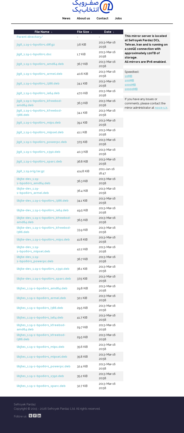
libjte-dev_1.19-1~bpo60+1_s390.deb (43, 268)
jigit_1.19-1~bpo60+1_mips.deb (39, 122)
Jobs (118, 18)
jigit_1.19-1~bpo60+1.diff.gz (36, 44)
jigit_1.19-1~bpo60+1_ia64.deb (38, 93)
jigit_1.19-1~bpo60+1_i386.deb (38, 83)
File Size (83, 32)
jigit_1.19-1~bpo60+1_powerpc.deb (42, 142)
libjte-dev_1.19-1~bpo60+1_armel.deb (33, 191)
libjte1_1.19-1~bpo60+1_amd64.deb (42, 288)
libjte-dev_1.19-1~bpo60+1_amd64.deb (33, 181)
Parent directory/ (30, 37)
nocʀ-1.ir (161, 107)
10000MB (131, 89)
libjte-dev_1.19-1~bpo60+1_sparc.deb (44, 278)
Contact (102, 18)
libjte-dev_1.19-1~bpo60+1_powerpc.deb (35, 259)
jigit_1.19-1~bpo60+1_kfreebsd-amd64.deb (39, 103)
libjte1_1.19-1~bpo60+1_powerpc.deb (43, 366)
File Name (42, 32)
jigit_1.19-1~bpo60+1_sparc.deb (39, 161)
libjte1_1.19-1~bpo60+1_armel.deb (41, 298)
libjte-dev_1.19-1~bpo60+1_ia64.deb (43, 210)
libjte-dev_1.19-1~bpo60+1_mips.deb (43, 239)
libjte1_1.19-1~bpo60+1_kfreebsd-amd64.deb (41, 327)
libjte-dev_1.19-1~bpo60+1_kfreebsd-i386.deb (44, 230)
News (66, 18)
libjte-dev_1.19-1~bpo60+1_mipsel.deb (33, 249)
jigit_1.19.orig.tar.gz (31, 171)
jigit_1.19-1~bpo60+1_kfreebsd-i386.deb (39, 113)
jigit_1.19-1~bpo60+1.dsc (34, 54)
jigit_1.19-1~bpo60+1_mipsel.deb (40, 132)
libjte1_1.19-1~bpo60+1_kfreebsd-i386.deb (41, 337)
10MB (128, 76)
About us (83, 18)
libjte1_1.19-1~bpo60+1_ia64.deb (40, 317)
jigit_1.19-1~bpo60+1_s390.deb (38, 152)
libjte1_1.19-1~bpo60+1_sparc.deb (41, 386)
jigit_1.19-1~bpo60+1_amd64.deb (40, 64)
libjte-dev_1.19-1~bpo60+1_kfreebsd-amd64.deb (44, 220)
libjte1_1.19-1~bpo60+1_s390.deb (40, 376)
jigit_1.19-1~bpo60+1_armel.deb (39, 74)
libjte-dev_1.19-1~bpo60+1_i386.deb (42, 200)
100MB (129, 80)
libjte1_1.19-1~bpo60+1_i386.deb (40, 308)
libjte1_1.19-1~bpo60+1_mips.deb (40, 347)
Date (107, 32)
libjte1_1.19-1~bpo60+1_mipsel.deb (42, 356)
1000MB (130, 84)
